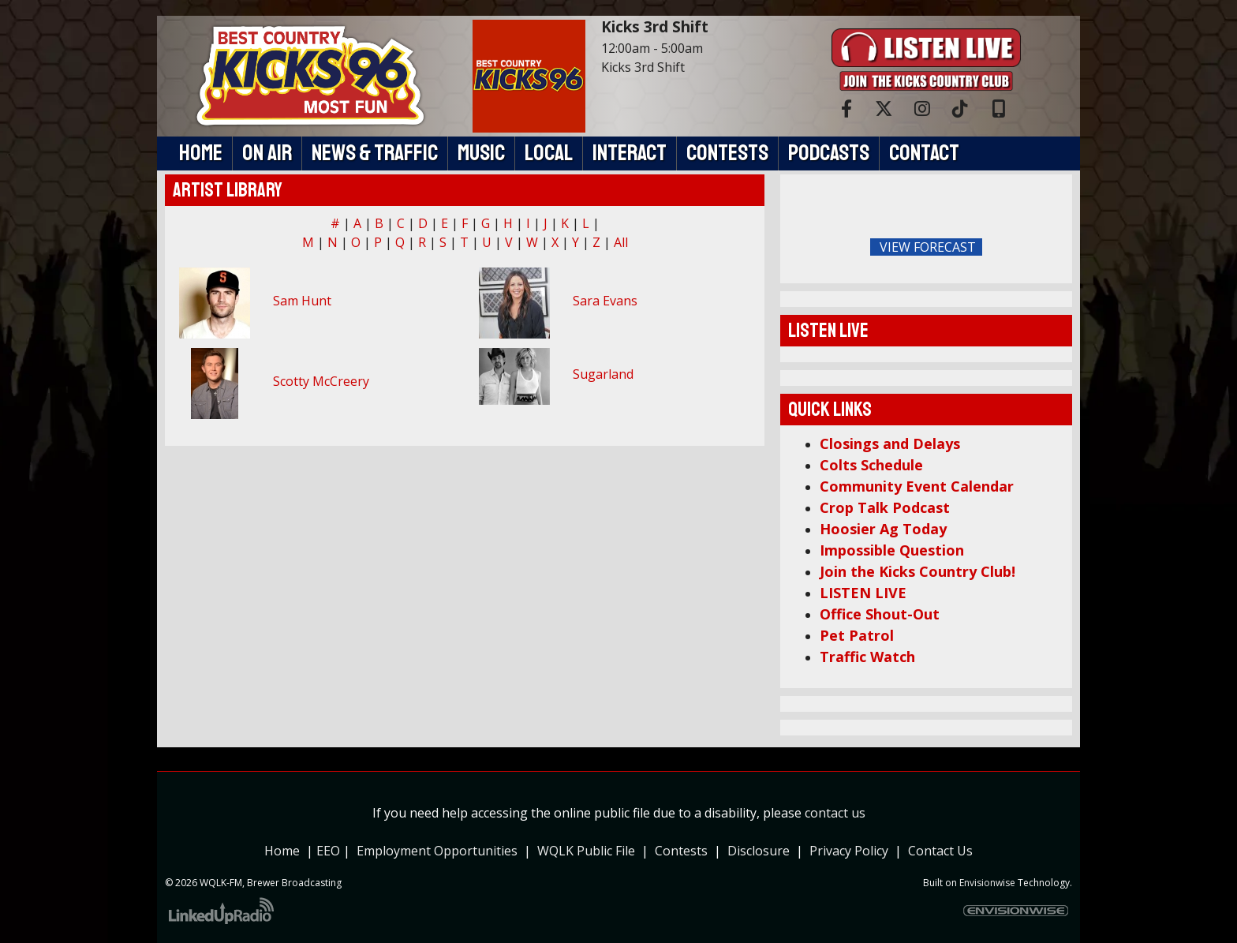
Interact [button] (629, 153)
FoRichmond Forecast (1037, 247)
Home (282, 850)
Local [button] (549, 153)
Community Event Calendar (917, 486)
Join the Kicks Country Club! (917, 571)
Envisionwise (987, 882)
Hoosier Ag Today (883, 528)
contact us (835, 812)
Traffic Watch (867, 656)
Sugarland (603, 374)
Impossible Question (892, 550)
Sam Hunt (302, 300)
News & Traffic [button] (375, 153)
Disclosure (758, 850)
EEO (328, 850)
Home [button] (200, 153)
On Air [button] (267, 153)
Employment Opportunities (437, 850)
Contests (681, 850)
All (621, 242)
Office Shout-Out (880, 613)
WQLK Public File (586, 850)
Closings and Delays (890, 443)
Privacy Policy (852, 850)
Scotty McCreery (321, 381)
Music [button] (481, 153)
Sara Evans (605, 300)
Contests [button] (727, 153)
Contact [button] (924, 153)
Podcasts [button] (828, 153)
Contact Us (940, 850)
